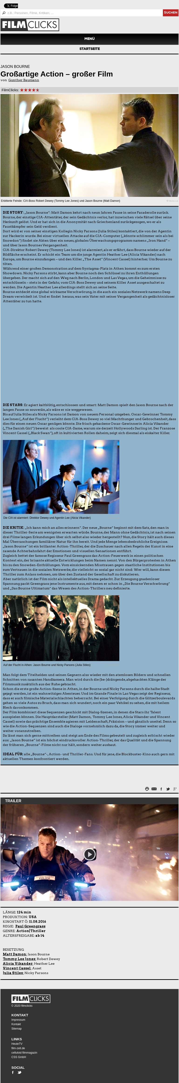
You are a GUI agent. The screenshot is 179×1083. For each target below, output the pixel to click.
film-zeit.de (18, 1048)
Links (16, 1039)
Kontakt (19, 1015)
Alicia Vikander (17, 963)
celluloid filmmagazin (24, 1052)
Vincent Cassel (17, 968)
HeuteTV (16, 1043)
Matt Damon (14, 954)
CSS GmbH (18, 1057)
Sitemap (16, 1028)
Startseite (89, 49)
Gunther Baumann (23, 80)
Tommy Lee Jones (19, 959)
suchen (170, 12)
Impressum (18, 1019)
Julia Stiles (13, 973)
